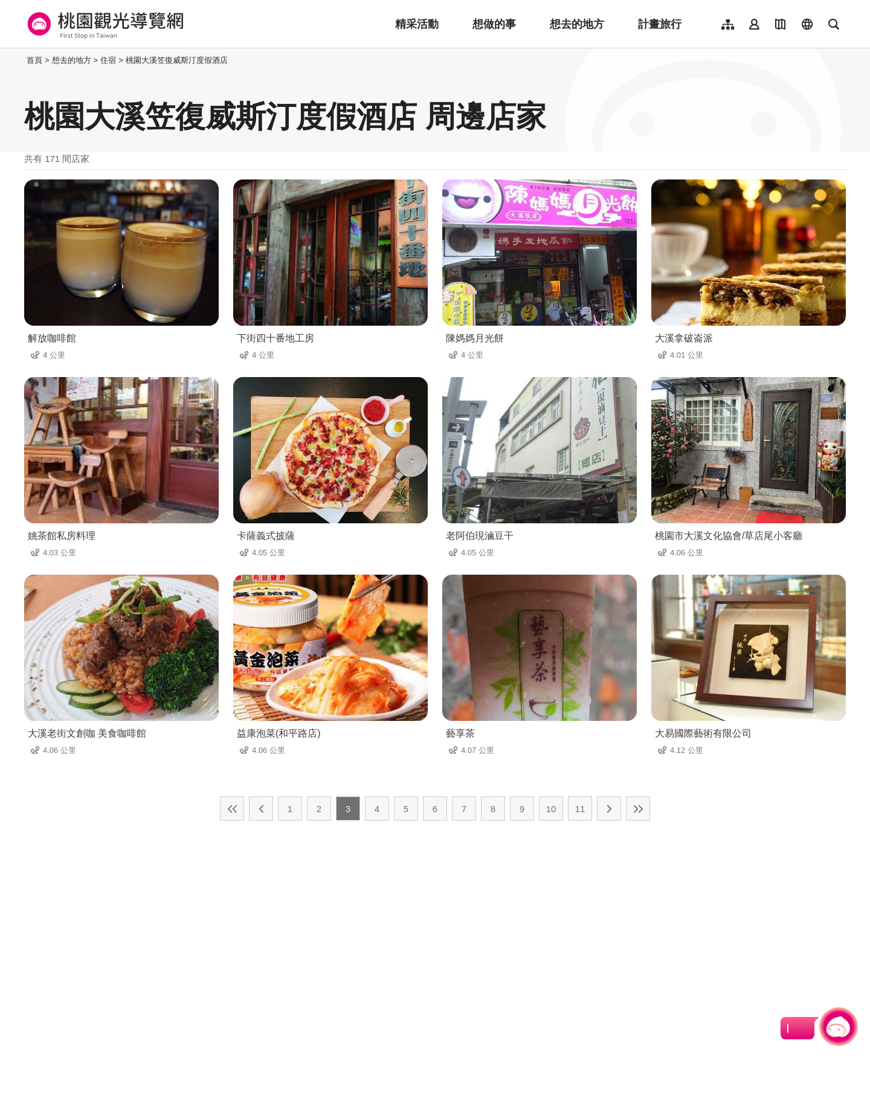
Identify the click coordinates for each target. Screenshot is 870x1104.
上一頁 (261, 808)
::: (21, 60)
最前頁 (232, 808)
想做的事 (494, 24)
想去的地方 (577, 24)
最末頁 (638, 808)
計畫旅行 (660, 24)
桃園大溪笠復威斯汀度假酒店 (177, 60)
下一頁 (609, 808)
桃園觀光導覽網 (103, 24)
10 (551, 809)
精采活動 (417, 24)
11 (580, 809)
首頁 (34, 60)
